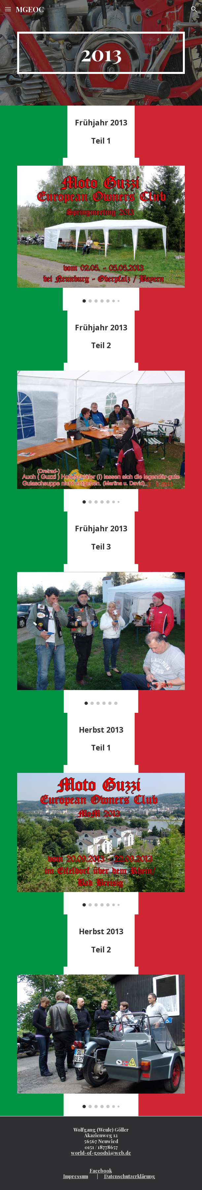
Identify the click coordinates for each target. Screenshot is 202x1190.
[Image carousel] (101, 234)
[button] (8, 9)
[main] (101, 53)
